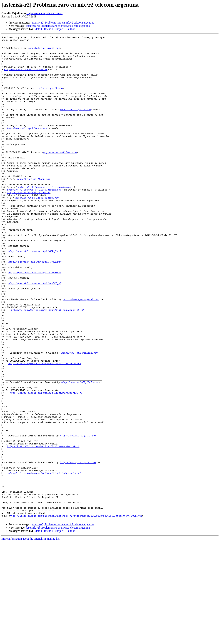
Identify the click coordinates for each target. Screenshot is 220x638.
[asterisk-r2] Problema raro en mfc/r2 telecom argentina (62, 22)
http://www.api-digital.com (81, 352)
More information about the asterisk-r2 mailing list (30, 634)
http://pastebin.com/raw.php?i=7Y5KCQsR (34, 307)
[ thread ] (47, 28)
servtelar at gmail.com (44, 50)
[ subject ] (59, 28)
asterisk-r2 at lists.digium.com (37, 230)
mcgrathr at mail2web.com (60, 175)
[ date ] (38, 28)
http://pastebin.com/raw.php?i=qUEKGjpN (34, 333)
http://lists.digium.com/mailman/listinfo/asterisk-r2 (47, 365)
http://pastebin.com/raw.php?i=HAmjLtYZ (34, 294)
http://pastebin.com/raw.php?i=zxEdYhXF (34, 320)
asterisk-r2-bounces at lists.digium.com (45, 217)
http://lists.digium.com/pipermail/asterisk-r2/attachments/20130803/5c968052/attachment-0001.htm (76, 612)
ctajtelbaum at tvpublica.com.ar (44, 13)
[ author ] (71, 28)
